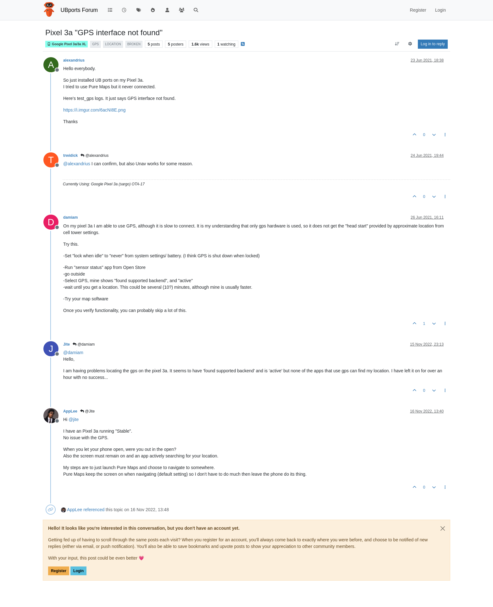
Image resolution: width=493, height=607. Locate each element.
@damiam (84, 344)
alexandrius (74, 60)
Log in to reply (433, 44)
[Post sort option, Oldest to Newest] (397, 44)
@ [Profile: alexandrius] (76, 163)
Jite (66, 344)
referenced (93, 509)
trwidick (70, 155)
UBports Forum (79, 10)
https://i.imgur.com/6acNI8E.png (94, 109)
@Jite (87, 411)
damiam (70, 217)
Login (78, 571)
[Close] (442, 528)
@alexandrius (94, 155)
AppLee (70, 411)
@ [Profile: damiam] (73, 352)
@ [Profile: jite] (74, 419)
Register (58, 571)
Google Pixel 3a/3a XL (66, 44)
